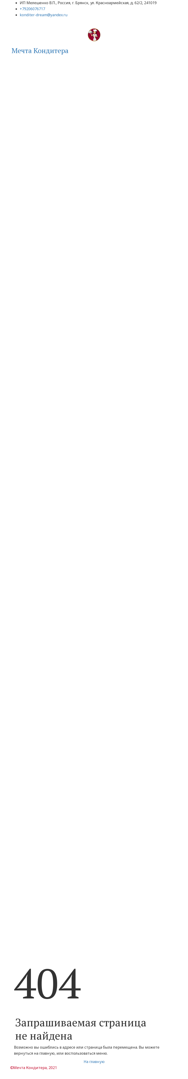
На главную (94, 1061)
